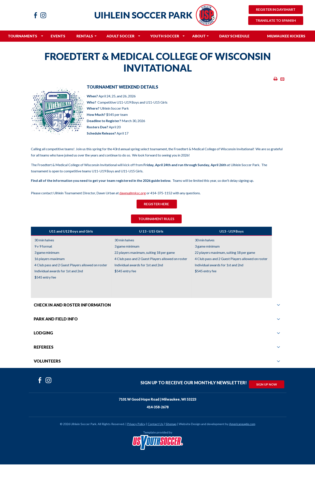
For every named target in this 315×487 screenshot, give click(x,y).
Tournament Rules (156, 219)
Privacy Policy (136, 424)
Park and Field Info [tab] (157, 318)
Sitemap (171, 424)
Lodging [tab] (157, 332)
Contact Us (155, 424)
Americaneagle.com (242, 424)
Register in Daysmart (275, 9)
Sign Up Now (266, 384)
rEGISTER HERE (157, 204)
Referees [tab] (157, 347)
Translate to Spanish (276, 20)
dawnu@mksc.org (132, 193)
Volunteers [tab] (157, 360)
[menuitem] (22, 36)
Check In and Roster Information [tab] (157, 304)
